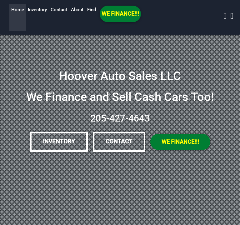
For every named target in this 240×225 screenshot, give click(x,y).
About (77, 9)
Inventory (37, 9)
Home (17, 9)
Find (91, 9)
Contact (59, 9)
